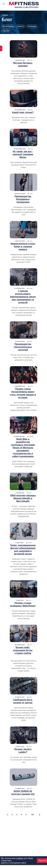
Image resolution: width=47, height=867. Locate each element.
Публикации (31, 26)
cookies (19, 858)
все (32, 814)
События (6, 31)
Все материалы (8, 26)
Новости (20, 26)
